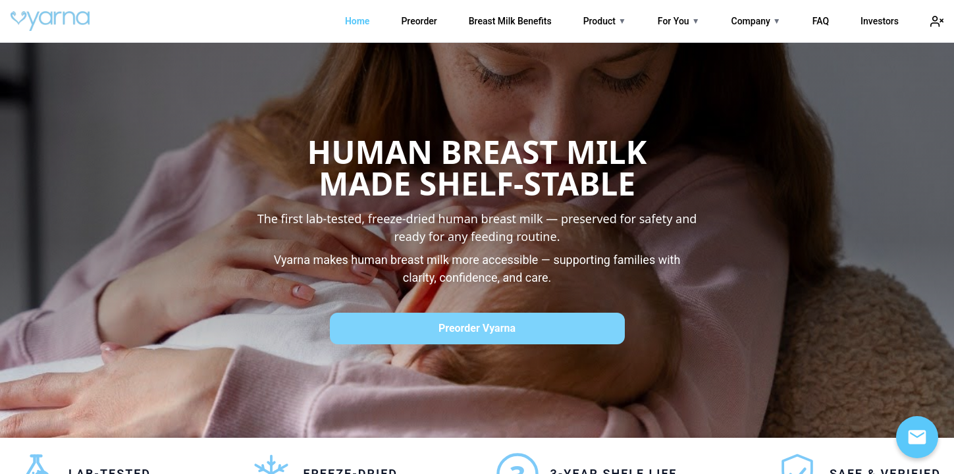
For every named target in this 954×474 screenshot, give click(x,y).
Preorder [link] (419, 21)
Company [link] (750, 21)
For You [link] (673, 21)
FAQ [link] (820, 21)
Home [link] (357, 21)
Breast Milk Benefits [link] (510, 21)
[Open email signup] (917, 437)
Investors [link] (880, 21)
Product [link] (599, 21)
